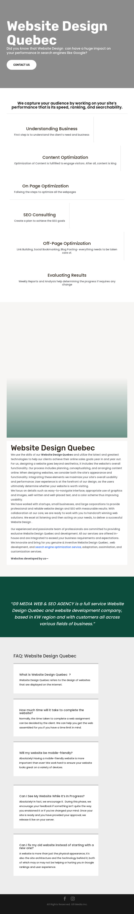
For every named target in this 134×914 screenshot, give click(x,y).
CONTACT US (21, 64)
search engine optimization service (58, 547)
